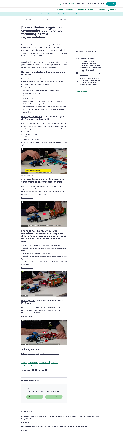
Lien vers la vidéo (27, 198)
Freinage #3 (28, 231)
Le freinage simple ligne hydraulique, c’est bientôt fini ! (40, 354)
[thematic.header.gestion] (65, 9)
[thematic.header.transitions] (100, 9)
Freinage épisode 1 (31, 116)
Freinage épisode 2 (31, 179)
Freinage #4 (28, 300)
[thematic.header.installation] (84, 9)
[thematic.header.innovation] (112, 9)
